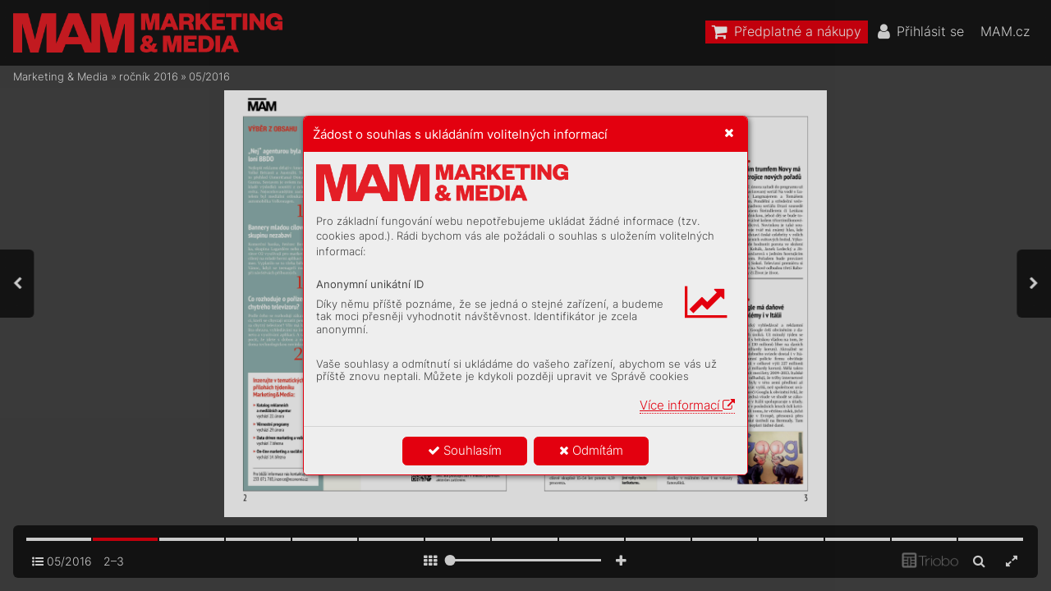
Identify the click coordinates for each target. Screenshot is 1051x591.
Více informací (687, 405)
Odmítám (591, 450)
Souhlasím (465, 450)
